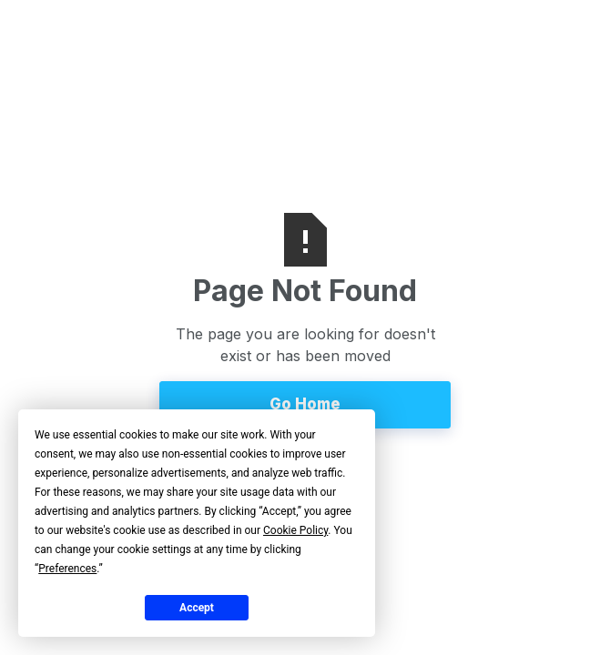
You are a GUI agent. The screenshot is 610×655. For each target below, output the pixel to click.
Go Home (305, 404)
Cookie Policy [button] (295, 530)
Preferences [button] (67, 568)
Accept (196, 607)
